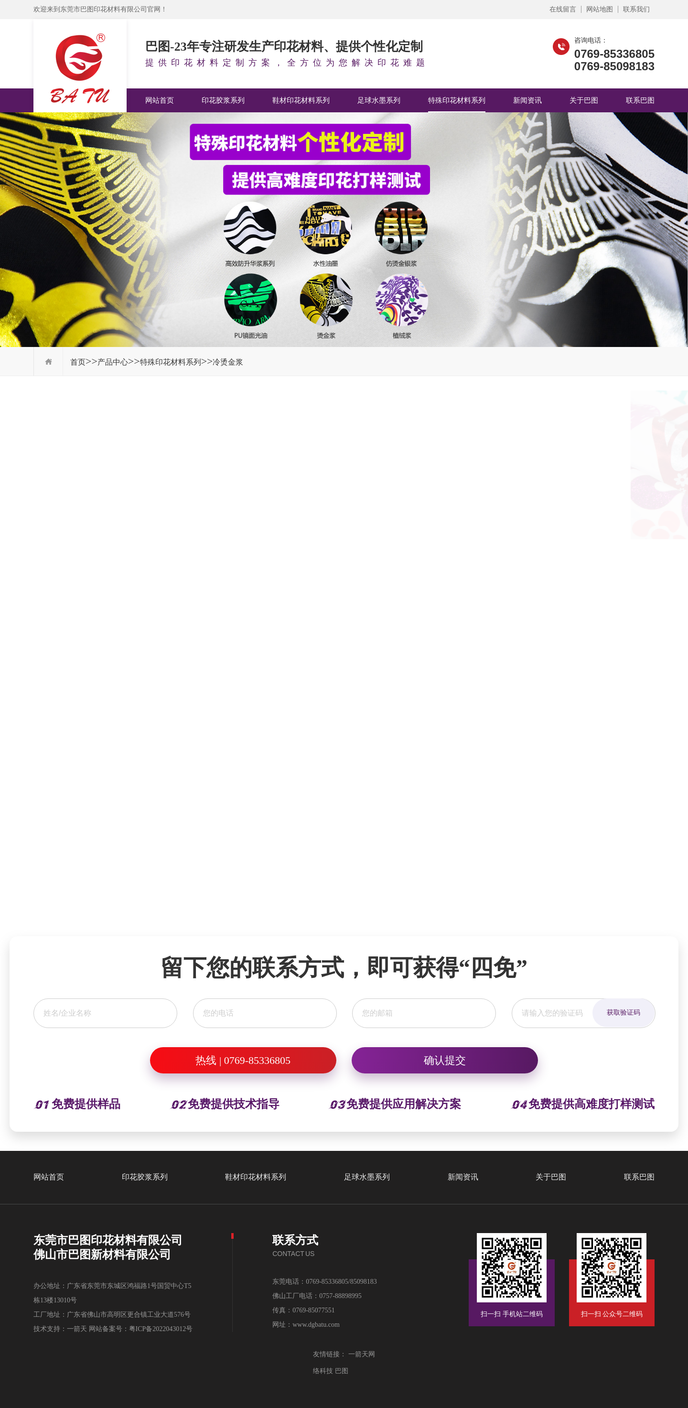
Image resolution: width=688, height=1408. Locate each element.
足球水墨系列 (378, 100)
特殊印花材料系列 (456, 100)
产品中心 (112, 362)
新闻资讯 (527, 100)
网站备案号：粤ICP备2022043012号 (141, 1328)
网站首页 (159, 100)
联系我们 (636, 9)
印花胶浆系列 (223, 100)
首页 (78, 362)
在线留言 (562, 9)
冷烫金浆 (228, 362)
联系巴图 (640, 100)
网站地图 (599, 9)
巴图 (340, 1371)
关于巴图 (584, 100)
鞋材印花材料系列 (301, 100)
